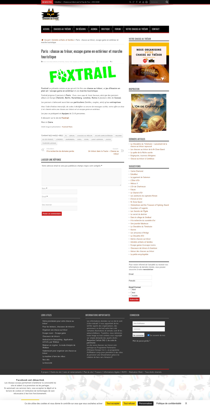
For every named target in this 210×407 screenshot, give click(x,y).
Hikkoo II (134, 183)
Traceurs (98, 372)
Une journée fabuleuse (139, 223)
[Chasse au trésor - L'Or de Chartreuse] (149, 132)
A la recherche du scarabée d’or (142, 220)
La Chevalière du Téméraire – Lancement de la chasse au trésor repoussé (148, 145)
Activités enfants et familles (63, 40)
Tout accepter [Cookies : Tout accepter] (113, 403)
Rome (86, 139)
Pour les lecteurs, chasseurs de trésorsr (58, 326)
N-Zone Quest (136, 202)
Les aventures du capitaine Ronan (143, 196)
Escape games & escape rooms (143, 245)
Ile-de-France (47, 139)
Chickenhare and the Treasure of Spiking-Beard (149, 205)
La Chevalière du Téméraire (141, 226)
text (133, 293)
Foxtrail (65, 118)
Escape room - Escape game (54, 333)
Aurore (133, 229)
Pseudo (132, 281)
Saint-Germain (97, 139)
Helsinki (118, 136)
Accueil (46, 29)
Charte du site (56, 372)
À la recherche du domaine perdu (62, 150)
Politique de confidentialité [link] (168, 403)
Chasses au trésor (63, 29)
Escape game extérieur (103, 136)
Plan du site (88, 372)
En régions (82, 29)
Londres (59, 139)
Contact (156, 29)
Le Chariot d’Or (136, 192)
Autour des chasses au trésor (74, 62)
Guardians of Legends (139, 208)
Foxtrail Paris (67, 127)
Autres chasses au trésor (140, 239)
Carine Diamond (136, 171)
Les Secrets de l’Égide (139, 211)
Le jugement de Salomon (140, 177)
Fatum (133, 189)
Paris (79, 139)
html (134, 289)
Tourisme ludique (49, 143)
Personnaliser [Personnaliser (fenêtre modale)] (145, 403)
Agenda (94, 29)
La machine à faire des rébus (53, 356)
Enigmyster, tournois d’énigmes (143, 155)
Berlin (72, 136)
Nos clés (45, 359)
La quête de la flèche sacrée (141, 152)
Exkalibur (134, 174)
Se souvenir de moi (156, 335)
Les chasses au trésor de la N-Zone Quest (147, 149)
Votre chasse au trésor (137, 29)
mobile (135, 296)
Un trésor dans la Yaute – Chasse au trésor (102, 151)
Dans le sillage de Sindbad (140, 217)
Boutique (106, 29)
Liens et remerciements (72, 372)
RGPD (124, 372)
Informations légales (112, 372)
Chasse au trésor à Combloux (142, 158)
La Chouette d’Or (137, 236)
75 (66, 136)
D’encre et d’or (136, 199)
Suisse (108, 139)
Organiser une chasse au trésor (55, 330)
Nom (44, 188)
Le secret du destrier (138, 214)
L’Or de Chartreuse (138, 186)
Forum (119, 29)
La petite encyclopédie (139, 254)
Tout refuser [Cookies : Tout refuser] (129, 403)
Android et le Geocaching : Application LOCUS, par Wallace (57, 340)
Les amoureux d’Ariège (139, 232)
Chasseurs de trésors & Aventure (143, 248)
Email (44, 196)
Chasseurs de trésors (51, 336)
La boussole (47, 363)
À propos (45, 372)
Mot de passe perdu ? (141, 341)
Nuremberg (70, 139)
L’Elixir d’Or (135, 180)
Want (140, 372)
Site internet (47, 205)
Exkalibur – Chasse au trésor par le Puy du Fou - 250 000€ (77, 2)
